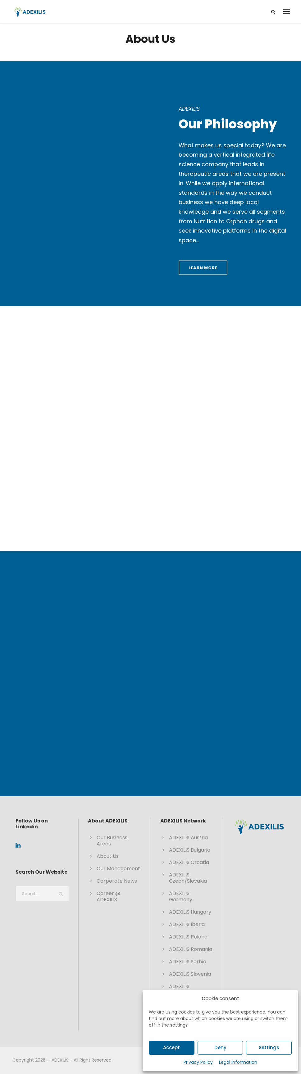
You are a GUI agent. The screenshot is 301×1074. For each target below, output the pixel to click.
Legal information (238, 1062)
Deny (220, 1047)
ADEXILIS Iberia (187, 924)
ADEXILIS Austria (188, 837)
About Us (108, 856)
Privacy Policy (198, 1062)
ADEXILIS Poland (188, 936)
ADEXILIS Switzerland (183, 989)
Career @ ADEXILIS (108, 896)
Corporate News (117, 881)
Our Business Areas (112, 840)
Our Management (118, 868)
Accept (171, 1047)
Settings (269, 1047)
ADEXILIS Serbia (187, 961)
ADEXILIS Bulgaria (189, 849)
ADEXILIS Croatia (189, 862)
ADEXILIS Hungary (190, 912)
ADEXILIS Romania (190, 949)
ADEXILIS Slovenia (190, 974)
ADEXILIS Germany (180, 896)
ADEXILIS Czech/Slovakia (188, 878)
